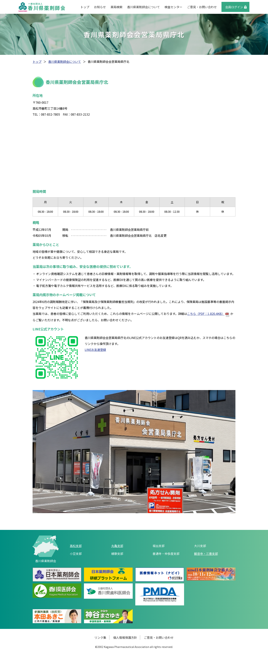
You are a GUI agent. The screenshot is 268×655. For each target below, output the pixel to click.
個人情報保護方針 (125, 637)
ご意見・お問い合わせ (202, 7)
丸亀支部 (117, 546)
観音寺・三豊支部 (206, 553)
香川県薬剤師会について (143, 7)
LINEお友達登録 (95, 349)
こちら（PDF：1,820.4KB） (208, 313)
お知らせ (100, 7)
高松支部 (76, 546)
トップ (84, 7)
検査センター (173, 7)
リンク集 (100, 637)
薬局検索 (116, 7)
